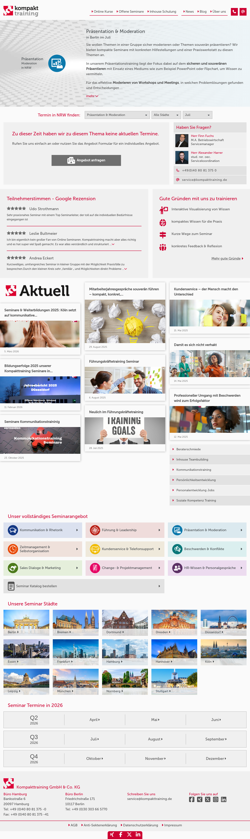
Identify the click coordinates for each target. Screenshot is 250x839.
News (188, 12)
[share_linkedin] (138, 835)
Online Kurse (102, 12)
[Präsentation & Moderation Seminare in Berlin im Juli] (234, 12)
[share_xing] (112, 835)
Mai (155, 720)
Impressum (172, 825)
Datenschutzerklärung (139, 825)
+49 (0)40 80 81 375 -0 (28, 809)
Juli (94, 739)
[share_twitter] (129, 835)
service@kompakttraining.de (149, 799)
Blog (202, 12)
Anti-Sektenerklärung (99, 825)
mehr (92, 96)
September (216, 739)
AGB (73, 825)
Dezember (216, 758)
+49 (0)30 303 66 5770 (89, 809)
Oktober (94, 758)
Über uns (218, 12)
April (95, 720)
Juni (216, 720)
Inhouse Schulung (161, 12)
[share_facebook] (120, 835)
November (155, 758)
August (155, 739)
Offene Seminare (130, 12)
